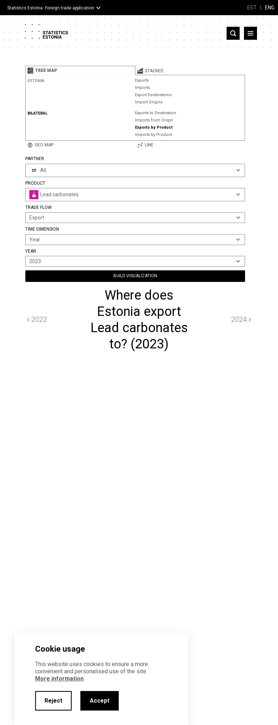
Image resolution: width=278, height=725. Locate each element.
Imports (142, 87)
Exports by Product (154, 127)
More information (59, 678)
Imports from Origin (154, 120)
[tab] (80, 70)
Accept (99, 700)
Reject (53, 700)
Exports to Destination (155, 113)
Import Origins (149, 102)
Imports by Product (153, 134)
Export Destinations (153, 95)
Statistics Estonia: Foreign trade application (50, 7)
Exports (142, 80)
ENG (269, 7)
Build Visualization (135, 275)
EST (252, 7)
